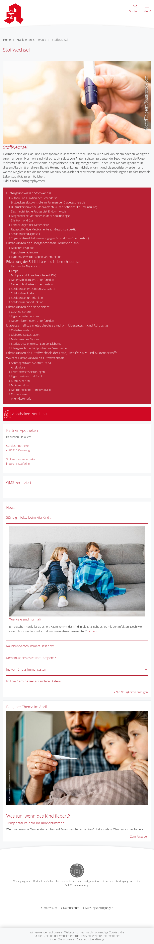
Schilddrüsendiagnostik (25, 234)
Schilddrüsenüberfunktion (27, 302)
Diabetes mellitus (22, 330)
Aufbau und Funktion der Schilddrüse (34, 198)
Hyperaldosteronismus (25, 316)
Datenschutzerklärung (90, 939)
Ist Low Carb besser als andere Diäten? (33, 681)
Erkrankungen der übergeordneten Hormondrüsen (42, 243)
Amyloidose (18, 367)
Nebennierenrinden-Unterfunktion (32, 321)
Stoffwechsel (60, 40)
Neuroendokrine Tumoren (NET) (31, 390)
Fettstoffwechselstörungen (28, 372)
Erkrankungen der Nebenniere (30, 225)
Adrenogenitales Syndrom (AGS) (31, 363)
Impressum (50, 908)
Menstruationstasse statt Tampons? (31, 658)
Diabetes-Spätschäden (25, 335)
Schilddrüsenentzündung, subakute (33, 289)
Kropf (14, 271)
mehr (94, 631)
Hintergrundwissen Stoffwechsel (29, 193)
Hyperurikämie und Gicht (26, 376)
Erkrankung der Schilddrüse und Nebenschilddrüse (43, 261)
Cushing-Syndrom (22, 312)
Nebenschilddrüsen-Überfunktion (32, 284)
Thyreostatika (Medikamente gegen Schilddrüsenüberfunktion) (50, 238)
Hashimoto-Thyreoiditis (25, 266)
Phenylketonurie (21, 398)
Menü (147, 9)
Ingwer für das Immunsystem (26, 669)
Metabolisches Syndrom (26, 339)
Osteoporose (19, 394)
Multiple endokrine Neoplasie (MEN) (33, 275)
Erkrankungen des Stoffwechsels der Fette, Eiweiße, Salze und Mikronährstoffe (62, 353)
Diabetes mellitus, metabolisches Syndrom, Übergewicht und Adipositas (57, 325)
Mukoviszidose (20, 385)
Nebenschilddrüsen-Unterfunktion (32, 280)
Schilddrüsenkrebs (22, 293)
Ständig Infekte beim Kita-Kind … (29, 517)
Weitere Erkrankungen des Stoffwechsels (35, 358)
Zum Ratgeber (139, 836)
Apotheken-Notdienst (25, 413)
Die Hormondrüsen (23, 220)
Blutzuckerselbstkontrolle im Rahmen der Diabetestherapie (48, 202)
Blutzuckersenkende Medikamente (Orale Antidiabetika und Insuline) (54, 207)
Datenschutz (71, 908)
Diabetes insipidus (22, 248)
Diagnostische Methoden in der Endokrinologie (40, 216)
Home (7, 40)
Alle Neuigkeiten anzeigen (132, 692)
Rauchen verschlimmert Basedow (30, 646)
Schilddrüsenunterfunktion (27, 298)
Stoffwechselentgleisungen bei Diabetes (36, 343)
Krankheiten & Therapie (31, 40)
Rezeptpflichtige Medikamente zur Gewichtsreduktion (44, 229)
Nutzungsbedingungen (99, 908)
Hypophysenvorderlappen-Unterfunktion (36, 257)
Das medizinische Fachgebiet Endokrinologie (39, 211)
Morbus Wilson (20, 381)
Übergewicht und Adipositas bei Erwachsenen (39, 348)
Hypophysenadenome (24, 252)
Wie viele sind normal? (25, 619)
